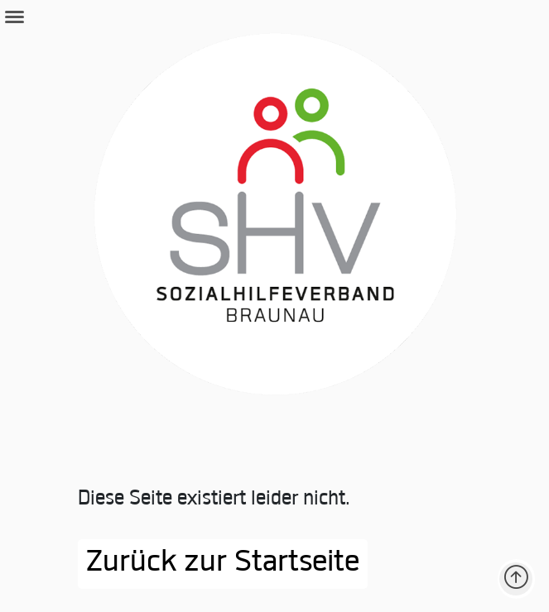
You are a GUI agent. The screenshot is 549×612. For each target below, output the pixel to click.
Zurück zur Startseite (222, 564)
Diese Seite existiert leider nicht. (214, 500)
